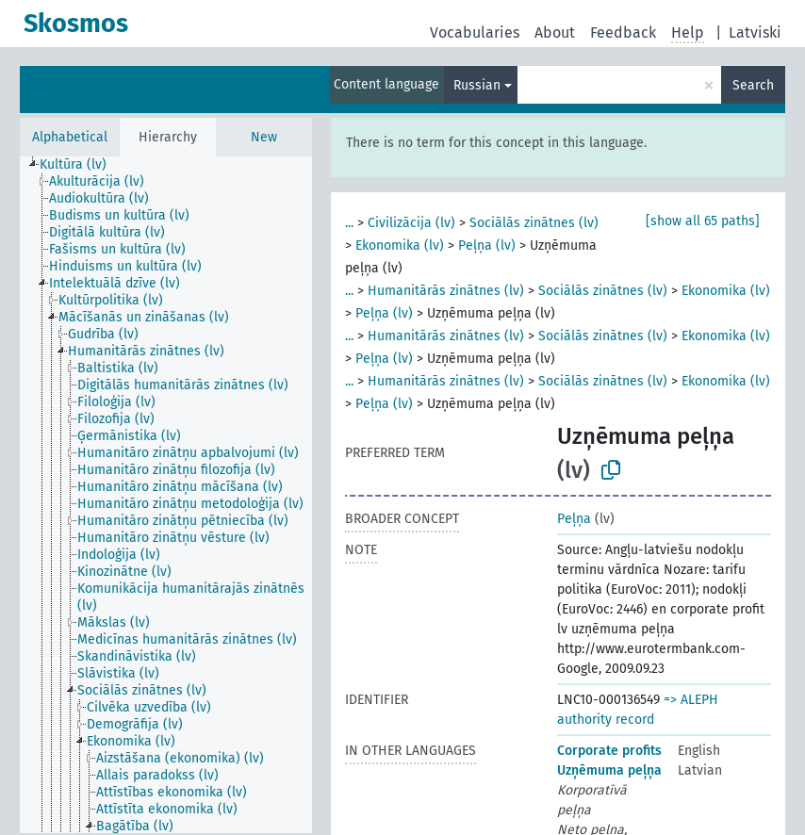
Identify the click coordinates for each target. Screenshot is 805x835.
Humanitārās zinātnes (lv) (446, 291)
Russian (477, 85)
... (349, 223)
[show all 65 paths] (703, 221)
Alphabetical (69, 137)
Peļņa (574, 519)
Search (753, 85)
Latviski (755, 32)
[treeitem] (81, 164)
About (554, 32)
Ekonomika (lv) (399, 245)
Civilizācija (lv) (411, 223)
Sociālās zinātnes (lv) (534, 223)
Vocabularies (474, 32)
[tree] (166, 494)
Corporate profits (609, 751)
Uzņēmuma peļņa (609, 770)
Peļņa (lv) (487, 245)
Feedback (623, 32)
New (264, 137)
